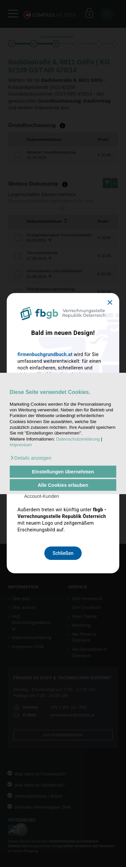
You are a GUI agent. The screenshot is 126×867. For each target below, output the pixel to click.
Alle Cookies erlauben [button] (63, 484)
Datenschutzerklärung (78, 439)
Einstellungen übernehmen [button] (63, 471)
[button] (30, 458)
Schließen (62, 553)
